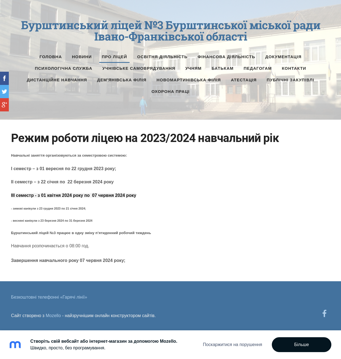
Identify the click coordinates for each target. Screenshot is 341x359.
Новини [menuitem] (82, 56)
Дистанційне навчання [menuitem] (57, 79)
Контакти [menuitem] (294, 68)
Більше (301, 344)
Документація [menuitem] (283, 56)
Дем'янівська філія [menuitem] (121, 79)
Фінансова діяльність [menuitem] (226, 56)
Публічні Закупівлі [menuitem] (290, 79)
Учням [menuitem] (193, 68)
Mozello (53, 315)
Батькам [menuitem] (223, 68)
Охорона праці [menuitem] (170, 91)
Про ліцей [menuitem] (114, 56)
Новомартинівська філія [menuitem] (189, 79)
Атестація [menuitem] (244, 79)
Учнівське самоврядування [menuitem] (138, 68)
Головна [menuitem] (50, 56)
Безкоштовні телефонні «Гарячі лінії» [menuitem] (49, 297)
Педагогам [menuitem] (258, 68)
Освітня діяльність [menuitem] (162, 56)
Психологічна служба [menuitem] (63, 68)
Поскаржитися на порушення (232, 344)
